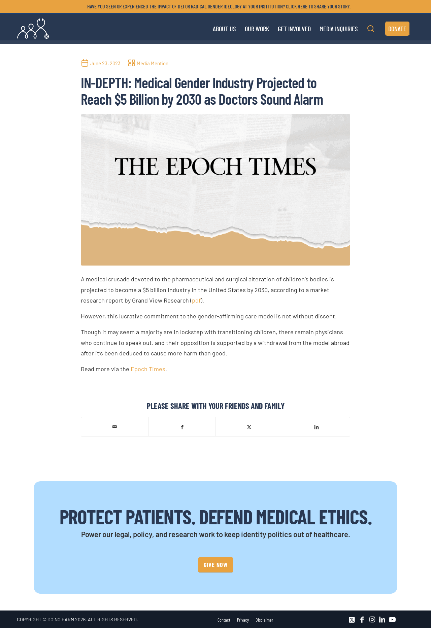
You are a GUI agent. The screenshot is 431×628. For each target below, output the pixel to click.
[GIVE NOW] (215, 564)
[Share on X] (249, 426)
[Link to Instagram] (372, 620)
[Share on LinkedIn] (316, 426)
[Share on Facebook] (182, 426)
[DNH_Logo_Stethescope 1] (33, 29)
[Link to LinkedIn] (382, 620)
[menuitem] (217, 6)
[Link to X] (352, 620)
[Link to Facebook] (362, 620)
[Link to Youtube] (392, 620)
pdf (196, 300)
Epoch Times (148, 369)
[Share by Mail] (114, 426)
